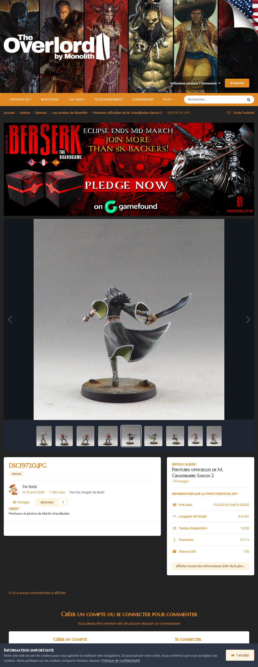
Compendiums (143, 99)
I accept (240, 655)
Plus (168, 99)
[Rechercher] (200, 100)
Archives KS (20, 99)
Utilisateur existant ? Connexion (195, 83)
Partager (21, 502)
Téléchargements (108, 99)
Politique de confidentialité (120, 660)
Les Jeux (76, 99)
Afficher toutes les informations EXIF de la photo (211, 566)
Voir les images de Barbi (87, 492)
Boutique (50, 99)
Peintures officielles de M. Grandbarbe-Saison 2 (197, 473)
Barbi (33, 487)
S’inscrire (237, 83)
